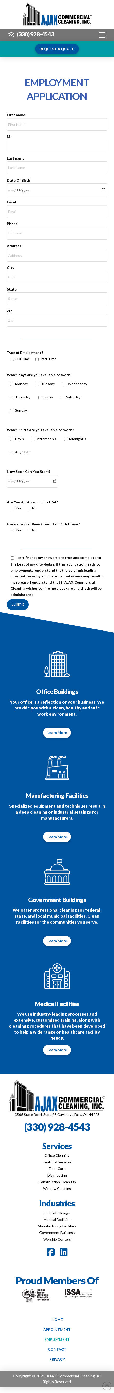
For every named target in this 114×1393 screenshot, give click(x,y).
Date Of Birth (57, 185)
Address (57, 251)
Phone (57, 228)
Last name (57, 163)
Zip (57, 316)
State (57, 294)
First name (57, 120)
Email (57, 207)
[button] (102, 35)
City (57, 272)
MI (57, 141)
